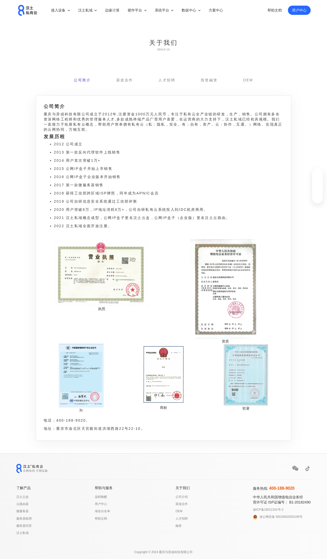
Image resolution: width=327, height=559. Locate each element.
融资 (179, 526)
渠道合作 (124, 80)
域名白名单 (102, 511)
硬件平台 (135, 10)
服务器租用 (24, 518)
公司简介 (82, 80)
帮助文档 (274, 10)
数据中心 (189, 10)
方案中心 (216, 10)
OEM (248, 80)
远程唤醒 (101, 497)
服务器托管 (24, 526)
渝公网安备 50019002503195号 (281, 517)
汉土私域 (85, 10)
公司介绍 (182, 497)
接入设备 (58, 10)
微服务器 (22, 511)
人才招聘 (166, 80)
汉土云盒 (22, 497)
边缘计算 (112, 10)
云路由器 (22, 504)
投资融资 (209, 80)
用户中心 (299, 10)
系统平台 (162, 10)
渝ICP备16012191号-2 (268, 509)
